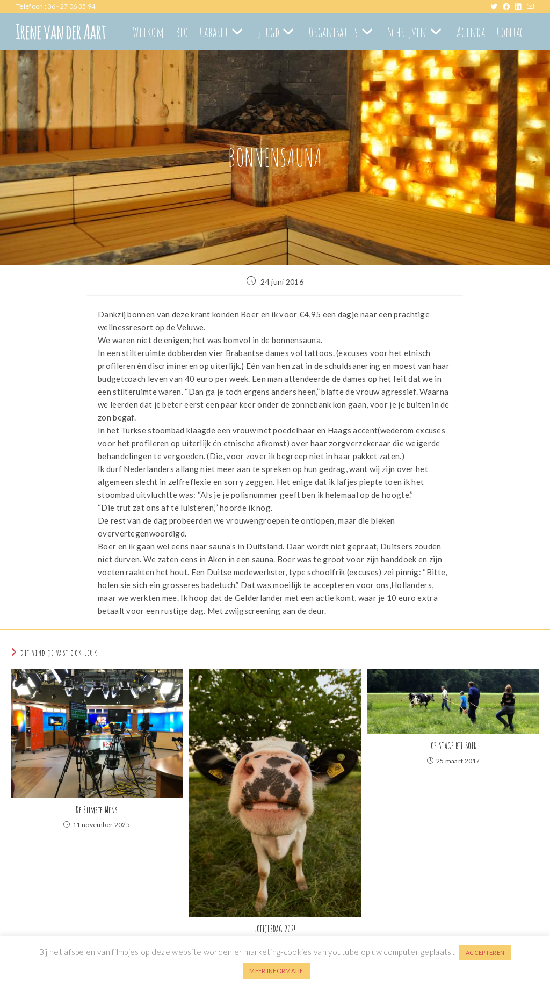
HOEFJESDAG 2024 (275, 929)
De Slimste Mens (97, 810)
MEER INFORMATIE (276, 970)
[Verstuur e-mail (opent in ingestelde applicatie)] (530, 6)
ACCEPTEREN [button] (485, 952)
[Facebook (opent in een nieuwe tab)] (509, 6)
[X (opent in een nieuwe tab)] (496, 6)
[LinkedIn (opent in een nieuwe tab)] (520, 6)
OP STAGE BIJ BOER (453, 746)
